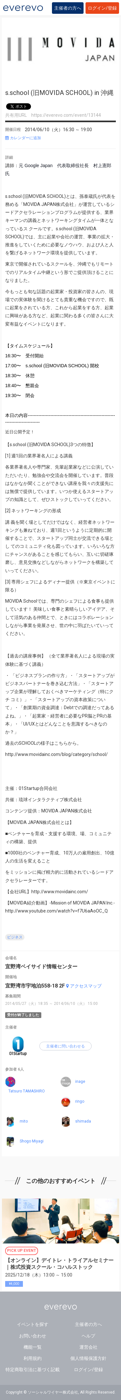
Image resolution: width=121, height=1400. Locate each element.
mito (24, 1121)
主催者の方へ (67, 8)
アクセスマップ (84, 985)
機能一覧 (33, 1347)
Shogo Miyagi (32, 1141)
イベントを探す (32, 1324)
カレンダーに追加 (23, 138)
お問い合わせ (32, 1335)
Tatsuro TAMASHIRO (26, 1091)
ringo (79, 1101)
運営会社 (88, 1347)
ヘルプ (88, 1335)
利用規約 (33, 1358)
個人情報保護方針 (88, 1358)
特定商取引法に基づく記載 (32, 1369)
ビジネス (15, 937)
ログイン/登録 (102, 8)
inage (80, 1081)
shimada (83, 1121)
